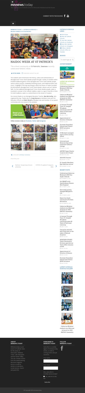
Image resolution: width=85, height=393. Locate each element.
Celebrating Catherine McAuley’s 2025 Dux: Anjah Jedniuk (67, 88)
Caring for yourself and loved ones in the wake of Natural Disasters (67, 232)
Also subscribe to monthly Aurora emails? (50, 373)
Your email (46, 365)
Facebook (28, 121)
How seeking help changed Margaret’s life (66, 191)
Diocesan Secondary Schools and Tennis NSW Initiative (66, 126)
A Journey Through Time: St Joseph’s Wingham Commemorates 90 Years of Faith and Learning (66, 109)
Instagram (42, 121)
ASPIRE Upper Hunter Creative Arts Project (67, 152)
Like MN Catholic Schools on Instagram (66, 45)
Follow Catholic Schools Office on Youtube (65, 50)
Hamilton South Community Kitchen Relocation (66, 199)
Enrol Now (64, 34)
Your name (46, 358)
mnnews (22, 4)
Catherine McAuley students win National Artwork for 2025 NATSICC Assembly (67, 97)
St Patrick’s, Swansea (39, 66)
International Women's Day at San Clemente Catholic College (66, 143)
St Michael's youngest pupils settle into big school (67, 134)
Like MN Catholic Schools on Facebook (66, 41)
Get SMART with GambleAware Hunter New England (67, 183)
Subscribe (47, 382)
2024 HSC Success (65, 158)
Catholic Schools (24, 155)
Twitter (34, 121)
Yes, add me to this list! (50, 377)
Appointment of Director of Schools (66, 119)
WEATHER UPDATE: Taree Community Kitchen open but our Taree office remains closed (66, 243)
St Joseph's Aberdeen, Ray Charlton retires (67, 163)
